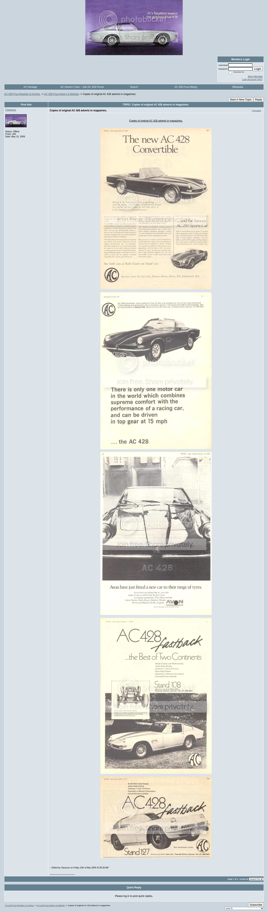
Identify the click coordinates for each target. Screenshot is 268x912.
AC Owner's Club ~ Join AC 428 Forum (82, 87)
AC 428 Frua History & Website (61, 94)
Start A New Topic (241, 99)
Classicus (10, 109)
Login (257, 68)
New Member (255, 76)
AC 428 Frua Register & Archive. (22, 94)
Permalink (256, 110)
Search (134, 87)
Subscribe (256, 904)
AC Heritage (30, 87)
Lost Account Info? (252, 79)
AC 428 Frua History (186, 87)
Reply (258, 99)
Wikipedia (237, 87)
